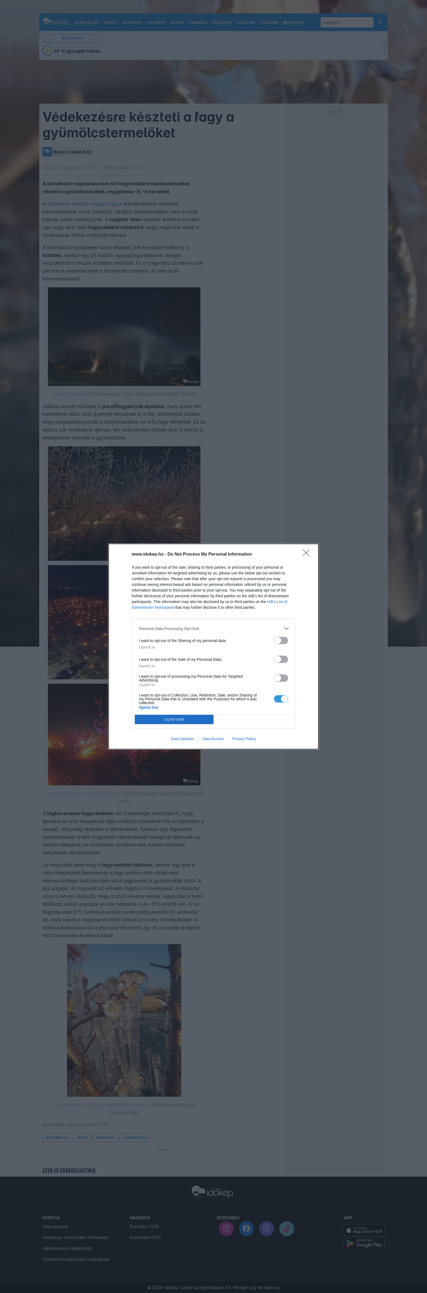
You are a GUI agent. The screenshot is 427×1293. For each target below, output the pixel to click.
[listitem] (213, 628)
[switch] (281, 640)
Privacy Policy (244, 739)
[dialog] (213, 646)
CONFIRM (174, 720)
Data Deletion (182, 739)
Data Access (213, 739)
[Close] (308, 554)
